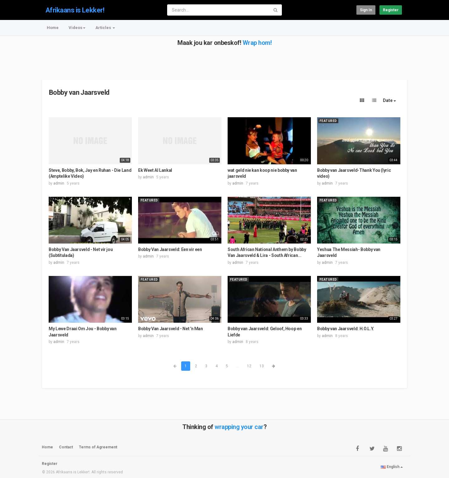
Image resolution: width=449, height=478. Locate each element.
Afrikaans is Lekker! (75, 10)
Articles (105, 27)
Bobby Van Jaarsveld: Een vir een (170, 249)
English (392, 467)
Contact (66, 447)
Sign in (366, 10)
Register (390, 10)
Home (53, 27)
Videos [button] (77, 27)
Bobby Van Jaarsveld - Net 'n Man (170, 328)
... (237, 366)
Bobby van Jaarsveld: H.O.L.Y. (345, 328)
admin (58, 183)
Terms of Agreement (98, 447)
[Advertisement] (223, 60)
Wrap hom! (257, 42)
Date (389, 100)
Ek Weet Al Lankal (155, 170)
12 (249, 366)
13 (261, 366)
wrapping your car (239, 427)
